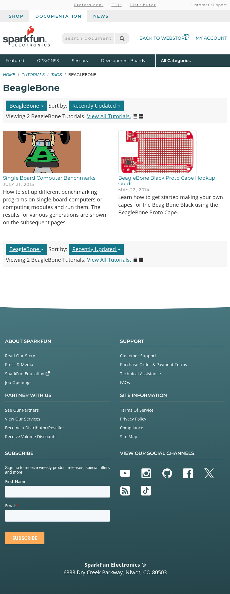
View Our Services (22, 419)
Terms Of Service (137, 410)
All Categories (176, 60)
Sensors (80, 60)
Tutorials (33, 74)
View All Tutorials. (109, 116)
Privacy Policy (133, 419)
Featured (20, 60)
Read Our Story (20, 355)
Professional (89, 5)
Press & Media (19, 364)
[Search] (121, 38)
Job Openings (18, 382)
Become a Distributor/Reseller (34, 428)
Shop (16, 16)
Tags (56, 74)
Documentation (58, 16)
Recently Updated (96, 105)
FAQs (125, 382)
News (101, 16)
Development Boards (123, 60)
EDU (116, 5)
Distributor (143, 5)
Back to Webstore (164, 38)
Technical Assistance (140, 373)
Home (9, 74)
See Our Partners (22, 410)
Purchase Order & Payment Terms (153, 364)
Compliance (131, 428)
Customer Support (208, 5)
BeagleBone (26, 105)
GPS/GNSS (48, 60)
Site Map (128, 436)
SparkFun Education (27, 373)
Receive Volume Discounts (30, 436)
